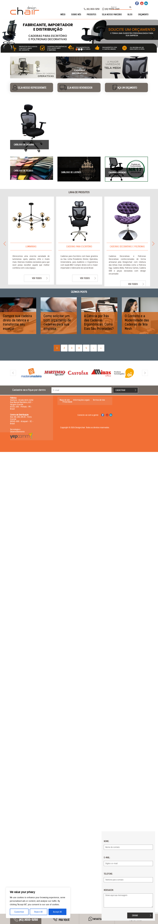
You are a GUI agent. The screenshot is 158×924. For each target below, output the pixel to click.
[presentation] (5, 37)
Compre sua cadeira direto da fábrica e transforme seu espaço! (17, 322)
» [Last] (100, 348)
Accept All (57, 912)
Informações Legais (81, 400)
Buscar (131, 7)
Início (62, 14)
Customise (19, 912)
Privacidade (67, 402)
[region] (38, 902)
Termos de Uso (99, 400)
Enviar (135, 915)
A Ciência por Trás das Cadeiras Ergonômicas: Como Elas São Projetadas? (99, 322)
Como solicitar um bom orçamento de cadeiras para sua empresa (57, 322)
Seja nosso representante (32, 87)
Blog (130, 14)
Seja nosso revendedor (79, 87)
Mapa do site (65, 400)
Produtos (91, 14)
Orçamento (143, 14)
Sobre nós (76, 14)
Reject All (38, 912)
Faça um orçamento (127, 87)
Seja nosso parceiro (112, 14)
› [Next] (93, 348)
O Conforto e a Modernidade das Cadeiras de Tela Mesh (137, 322)
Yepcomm (21, 436)
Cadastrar (120, 390)
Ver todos (37, 278)
